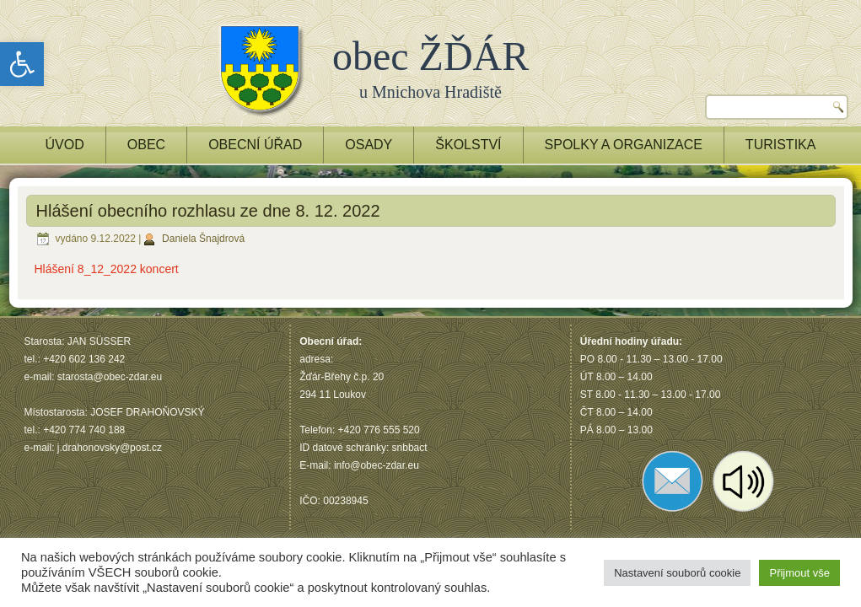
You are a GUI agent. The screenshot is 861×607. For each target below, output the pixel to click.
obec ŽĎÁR (430, 56)
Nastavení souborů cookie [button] (677, 573)
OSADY (368, 144)
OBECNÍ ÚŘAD (255, 144)
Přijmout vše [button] (799, 573)
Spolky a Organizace (623, 144)
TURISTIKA (780, 144)
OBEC (146, 144)
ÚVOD (65, 144)
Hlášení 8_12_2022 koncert (107, 269)
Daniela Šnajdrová (203, 238)
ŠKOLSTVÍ (468, 144)
